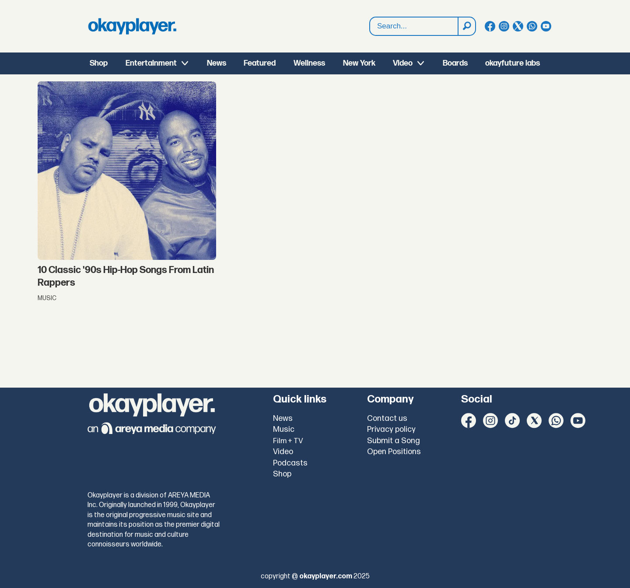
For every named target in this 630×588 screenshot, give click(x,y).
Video (403, 63)
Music (283, 429)
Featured (260, 63)
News (216, 63)
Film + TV (288, 441)
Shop (99, 63)
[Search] (466, 26)
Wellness (309, 63)
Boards (455, 63)
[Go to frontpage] (132, 26)
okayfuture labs (512, 63)
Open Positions (394, 451)
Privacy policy (391, 429)
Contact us (387, 418)
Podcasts (290, 463)
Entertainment (151, 63)
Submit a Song (393, 440)
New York (359, 63)
